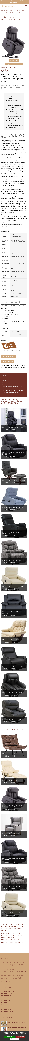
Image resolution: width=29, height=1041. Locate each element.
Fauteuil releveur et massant (13, 427)
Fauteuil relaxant (15, 10)
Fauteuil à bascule (7, 1011)
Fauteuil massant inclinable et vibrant (13, 453)
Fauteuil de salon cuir (8, 1000)
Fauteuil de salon (7, 1002)
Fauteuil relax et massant (12, 780)
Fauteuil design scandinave (16, 1028)
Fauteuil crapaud (7, 1007)
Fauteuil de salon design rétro (13, 753)
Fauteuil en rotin (7, 995)
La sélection (7, 10)
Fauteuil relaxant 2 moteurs (13, 507)
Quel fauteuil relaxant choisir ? (10, 392)
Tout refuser (20, 1036)
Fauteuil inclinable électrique (13, 586)
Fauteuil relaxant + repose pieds (13, 480)
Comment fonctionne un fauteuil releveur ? (13, 390)
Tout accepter (9, 1036)
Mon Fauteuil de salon (8, 6)
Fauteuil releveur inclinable (12, 719)
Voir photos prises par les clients (14, 64)
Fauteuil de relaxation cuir (12, 639)
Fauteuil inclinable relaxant (13, 666)
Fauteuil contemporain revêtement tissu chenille (16, 1021)
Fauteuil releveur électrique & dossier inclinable (13, 806)
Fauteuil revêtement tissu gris (13, 833)
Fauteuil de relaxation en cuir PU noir (13, 612)
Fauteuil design (6, 998)
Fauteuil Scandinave (8, 991)
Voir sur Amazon (14, 60)
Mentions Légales (6, 981)
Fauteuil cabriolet (7, 1009)
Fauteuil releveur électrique (12, 693)
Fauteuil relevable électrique (12, 560)
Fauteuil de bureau (7, 1004)
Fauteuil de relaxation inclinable (10, 533)
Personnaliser (15, 1039)
